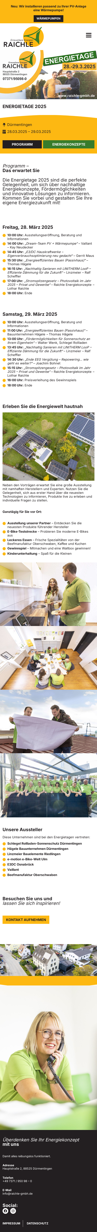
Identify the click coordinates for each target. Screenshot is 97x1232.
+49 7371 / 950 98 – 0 (17, 1181)
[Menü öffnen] (88, 35)
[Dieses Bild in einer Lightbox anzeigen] (48, 594)
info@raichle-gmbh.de (18, 1193)
